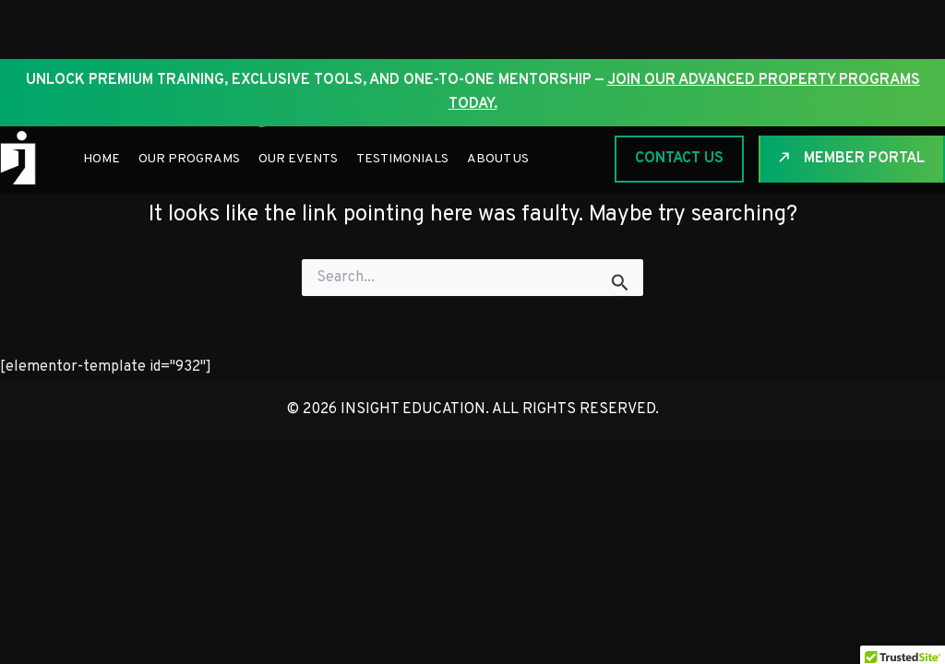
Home (101, 159)
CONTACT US (679, 158)
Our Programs (189, 159)
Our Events (298, 159)
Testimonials (402, 159)
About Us (498, 159)
